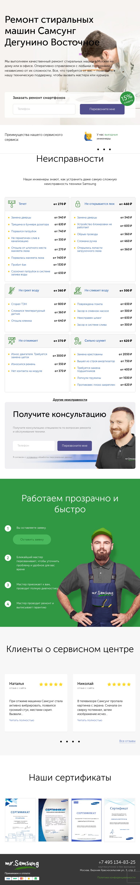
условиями (32, 457)
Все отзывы (127, 741)
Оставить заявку (32, 539)
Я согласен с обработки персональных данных (42, 457)
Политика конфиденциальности (116, 877)
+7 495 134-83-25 (117, 862)
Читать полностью (21, 720)
